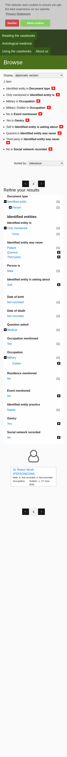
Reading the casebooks (18, 35)
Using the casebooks (16, 51)
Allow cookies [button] (35, 23)
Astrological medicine (17, 43)
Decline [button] (12, 23)
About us (42, 51)
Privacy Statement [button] (18, 13)
